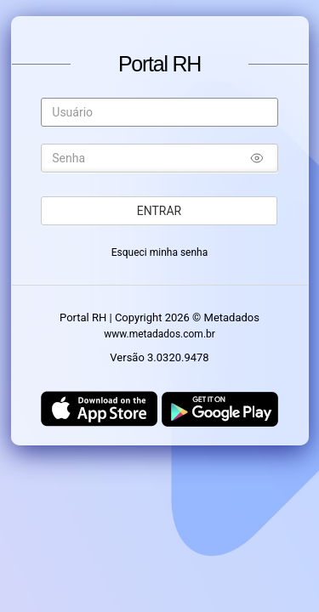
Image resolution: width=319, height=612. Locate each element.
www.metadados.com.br (159, 334)
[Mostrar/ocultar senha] (256, 160)
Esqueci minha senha (159, 252)
